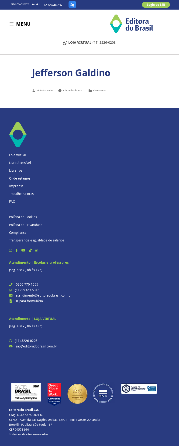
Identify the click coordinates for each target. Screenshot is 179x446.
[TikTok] (31, 250)
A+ (38, 4)
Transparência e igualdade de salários (36, 240)
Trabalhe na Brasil (22, 193)
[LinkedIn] (36, 250)
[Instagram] (11, 250)
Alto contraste (20, 4)
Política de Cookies (23, 217)
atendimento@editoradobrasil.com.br (44, 295)
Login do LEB (156, 5)
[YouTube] (23, 250)
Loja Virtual (17, 155)
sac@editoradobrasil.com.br (36, 346)
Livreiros (15, 170)
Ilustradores (99, 90)
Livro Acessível (53, 4)
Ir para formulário (29, 301)
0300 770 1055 (27, 284)
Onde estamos (19, 178)
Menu (23, 23)
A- (33, 4)
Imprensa (16, 186)
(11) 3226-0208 (89, 42)
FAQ (12, 201)
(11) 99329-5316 (27, 290)
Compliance (17, 232)
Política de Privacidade (25, 225)
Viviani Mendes (45, 90)
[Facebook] (17, 250)
